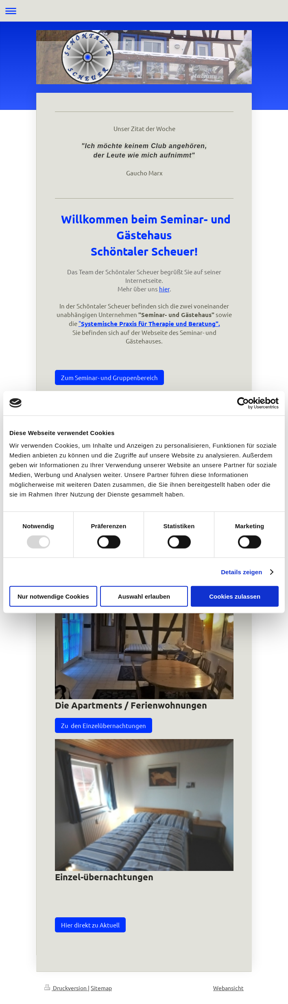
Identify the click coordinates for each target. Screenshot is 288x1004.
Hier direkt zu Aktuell (90, 925)
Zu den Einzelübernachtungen (103, 725)
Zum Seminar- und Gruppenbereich (109, 377)
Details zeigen (241, 571)
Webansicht (228, 987)
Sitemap (101, 987)
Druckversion (66, 987)
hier (164, 289)
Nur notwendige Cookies (53, 596)
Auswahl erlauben (144, 596)
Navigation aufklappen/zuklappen (144, 11)
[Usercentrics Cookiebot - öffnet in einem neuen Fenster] (243, 403)
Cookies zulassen (234, 596)
